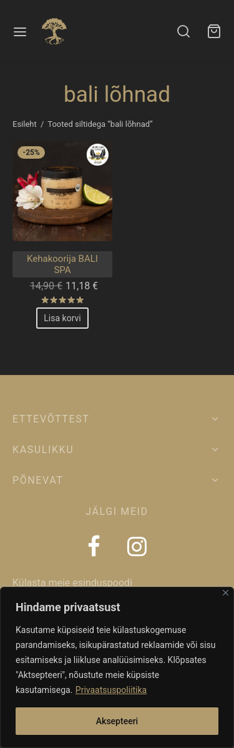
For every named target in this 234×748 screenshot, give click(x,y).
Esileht (24, 124)
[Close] (225, 593)
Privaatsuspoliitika (111, 690)
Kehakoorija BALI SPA (62, 264)
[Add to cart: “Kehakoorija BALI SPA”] (62, 318)
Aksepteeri (117, 721)
